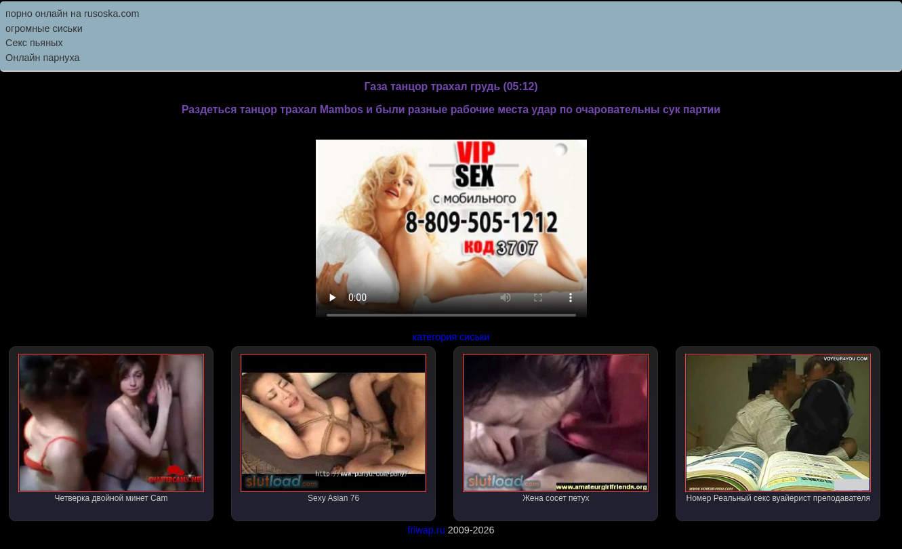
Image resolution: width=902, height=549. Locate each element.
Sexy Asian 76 (333, 428)
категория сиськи (451, 336)
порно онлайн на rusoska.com (72, 13)
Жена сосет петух (556, 428)
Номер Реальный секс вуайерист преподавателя (778, 428)
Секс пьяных (34, 42)
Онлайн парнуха (42, 57)
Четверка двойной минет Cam (111, 428)
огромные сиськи (44, 28)
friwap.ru (426, 530)
